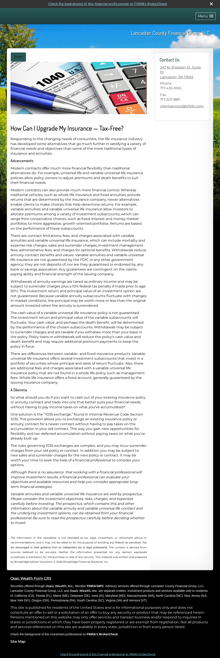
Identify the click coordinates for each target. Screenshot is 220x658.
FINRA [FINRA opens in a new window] (91, 586)
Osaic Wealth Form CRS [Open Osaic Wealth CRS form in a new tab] (30, 578)
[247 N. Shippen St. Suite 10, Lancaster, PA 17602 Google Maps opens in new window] (182, 72)
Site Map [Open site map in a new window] (17, 642)
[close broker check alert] (211, 4)
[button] (206, 16)
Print (18, 57)
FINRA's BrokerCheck (102, 634)
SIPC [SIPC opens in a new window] (100, 586)
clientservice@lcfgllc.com (182, 106)
